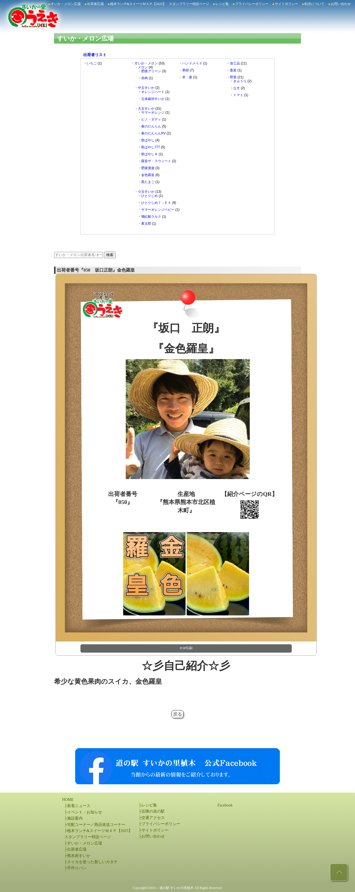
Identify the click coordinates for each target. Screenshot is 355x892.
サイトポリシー (286, 4)
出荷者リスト (94, 55)
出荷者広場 (95, 4)
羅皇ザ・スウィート (156, 161)
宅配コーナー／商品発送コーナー (96, 825)
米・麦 (187, 77)
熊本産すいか (78, 856)
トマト (238, 95)
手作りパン (77, 868)
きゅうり (240, 81)
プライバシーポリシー (251, 4)
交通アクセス (153, 818)
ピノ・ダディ (151, 119)
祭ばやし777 (150, 147)
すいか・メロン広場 (66, 4)
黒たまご (147, 182)
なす (236, 88)
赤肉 (144, 78)
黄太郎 (146, 223)
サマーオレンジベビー (157, 210)
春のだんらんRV (153, 133)
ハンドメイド (192, 63)
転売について (314, 4)
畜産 (233, 70)
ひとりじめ (149, 196)
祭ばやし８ (149, 154)
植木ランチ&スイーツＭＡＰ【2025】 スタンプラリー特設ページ (159, 4)
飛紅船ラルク (151, 217)
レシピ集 (222, 4)
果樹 (185, 70)
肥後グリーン (151, 71)
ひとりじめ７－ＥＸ (156, 203)
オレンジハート (152, 92)
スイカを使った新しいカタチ (92, 862)
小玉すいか (146, 192)
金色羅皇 (147, 175)
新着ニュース (78, 806)
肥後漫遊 (147, 168)
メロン (143, 67)
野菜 (233, 77)
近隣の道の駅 (153, 811)
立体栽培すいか (152, 99)
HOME (67, 800)
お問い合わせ (341, 4)
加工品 (235, 63)
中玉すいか (146, 88)
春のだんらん (151, 126)
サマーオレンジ (152, 112)
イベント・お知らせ (84, 812)
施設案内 (75, 818)
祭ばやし (147, 140)
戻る (177, 714)
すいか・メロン (146, 63)
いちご (92, 63)
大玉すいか (146, 109)
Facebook (224, 805)
